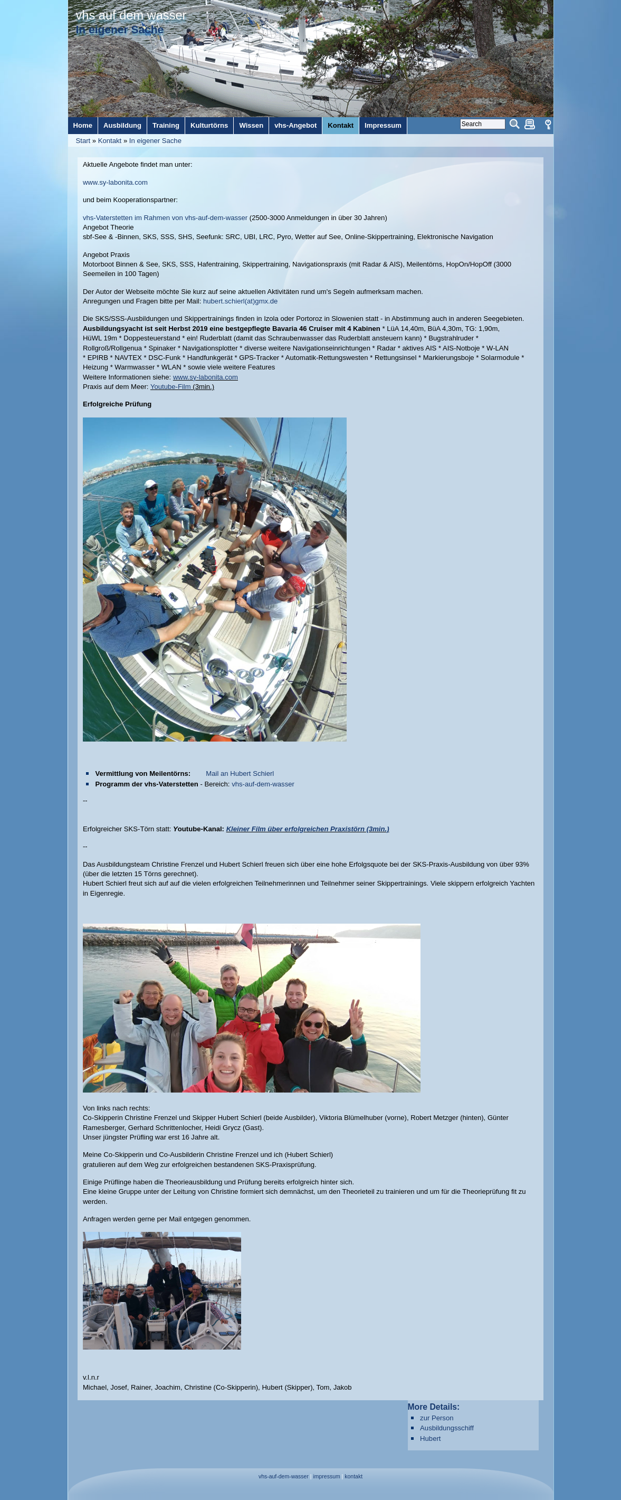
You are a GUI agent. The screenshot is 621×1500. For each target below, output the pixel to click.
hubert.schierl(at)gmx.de (240, 301)
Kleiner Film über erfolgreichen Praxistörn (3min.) (307, 829)
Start (83, 141)
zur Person (436, 1418)
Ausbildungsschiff (447, 1428)
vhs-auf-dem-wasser (263, 784)
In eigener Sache (155, 141)
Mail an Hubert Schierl (240, 773)
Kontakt (109, 141)
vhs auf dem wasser (131, 15)
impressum (326, 1476)
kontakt (353, 1476)
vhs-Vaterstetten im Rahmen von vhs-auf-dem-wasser (166, 218)
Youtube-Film (170, 387)
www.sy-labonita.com (115, 182)
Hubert (430, 1438)
